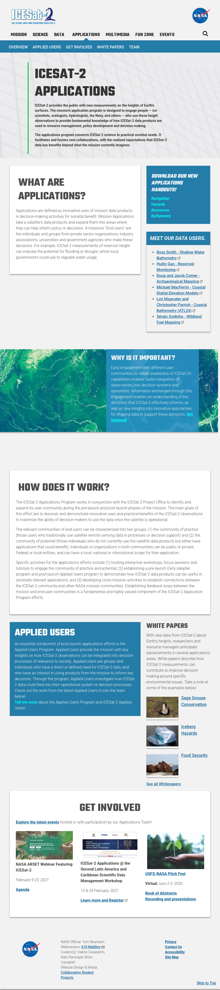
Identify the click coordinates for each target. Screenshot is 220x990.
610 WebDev (93, 947)
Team (134, 47)
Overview (18, 47)
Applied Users (47, 47)
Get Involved (79, 47)
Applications (86, 34)
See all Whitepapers (163, 784)
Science (40, 34)
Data (59, 34)
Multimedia (118, 34)
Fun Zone (144, 34)
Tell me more (26, 702)
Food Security (194, 755)
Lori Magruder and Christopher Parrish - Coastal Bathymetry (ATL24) (182, 305)
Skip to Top (206, 983)
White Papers (110, 47)
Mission (19, 34)
